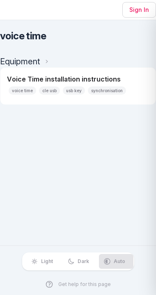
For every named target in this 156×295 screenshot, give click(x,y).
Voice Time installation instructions (64, 79)
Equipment (20, 61)
